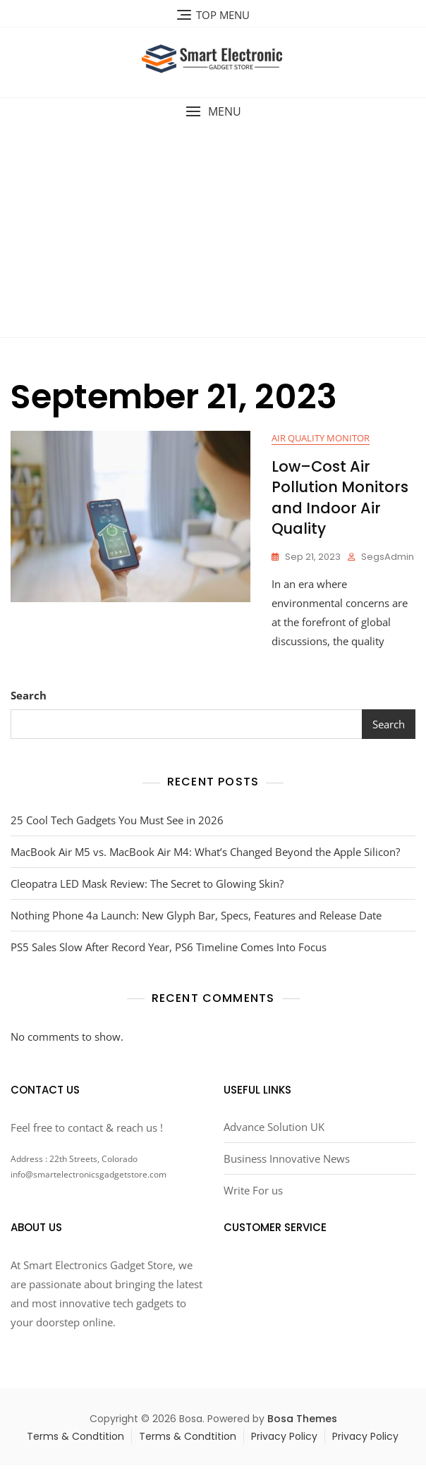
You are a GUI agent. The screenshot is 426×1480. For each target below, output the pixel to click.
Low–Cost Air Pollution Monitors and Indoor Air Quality (340, 497)
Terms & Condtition (75, 1436)
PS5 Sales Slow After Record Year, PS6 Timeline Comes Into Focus (169, 947)
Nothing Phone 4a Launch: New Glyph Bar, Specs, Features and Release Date (196, 915)
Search (29, 695)
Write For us (253, 1190)
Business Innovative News (287, 1158)
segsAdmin (387, 556)
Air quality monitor (321, 438)
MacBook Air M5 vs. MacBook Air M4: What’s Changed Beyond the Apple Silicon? (205, 852)
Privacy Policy (284, 1436)
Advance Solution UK (274, 1127)
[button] (213, 111)
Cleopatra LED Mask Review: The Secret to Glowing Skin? (147, 883)
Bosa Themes (302, 1419)
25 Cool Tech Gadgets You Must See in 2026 (117, 820)
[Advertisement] (215, 231)
